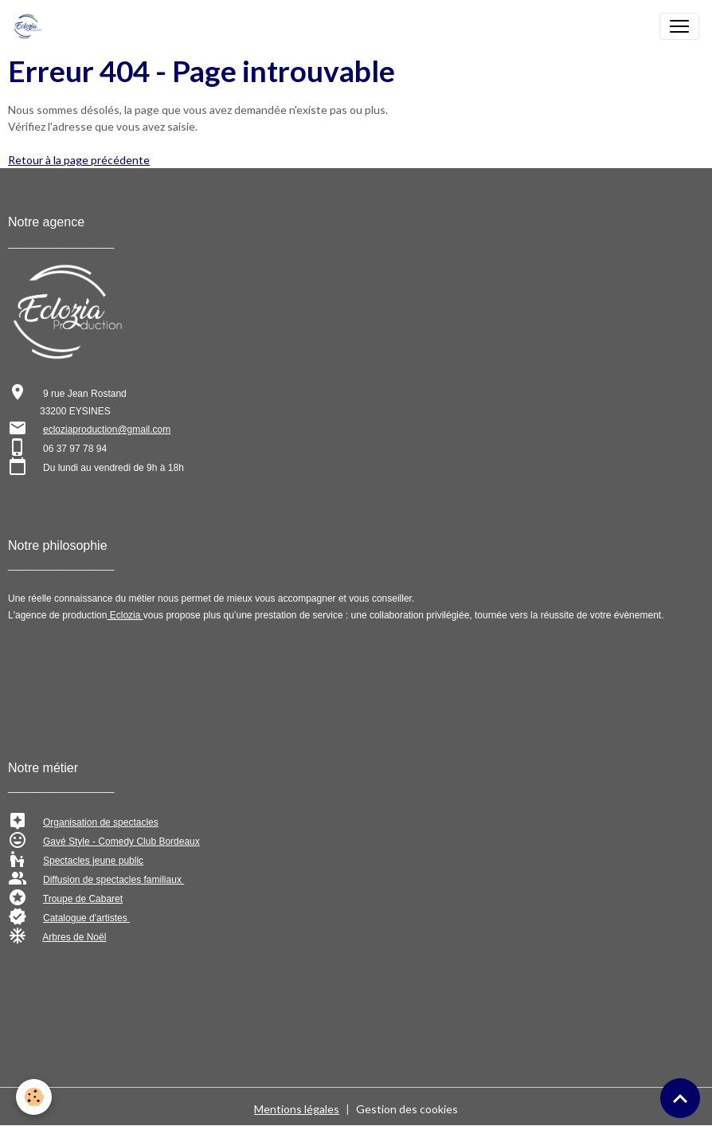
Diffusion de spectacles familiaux (113, 879)
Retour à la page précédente (79, 160)
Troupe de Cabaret (83, 898)
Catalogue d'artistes (86, 918)
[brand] (31, 26)
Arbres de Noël (74, 937)
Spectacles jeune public (93, 860)
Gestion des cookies (407, 1109)
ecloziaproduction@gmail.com (106, 429)
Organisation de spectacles (100, 822)
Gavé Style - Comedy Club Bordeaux (121, 841)
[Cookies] (34, 1097)
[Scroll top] (680, 1098)
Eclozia (125, 615)
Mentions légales (296, 1109)
